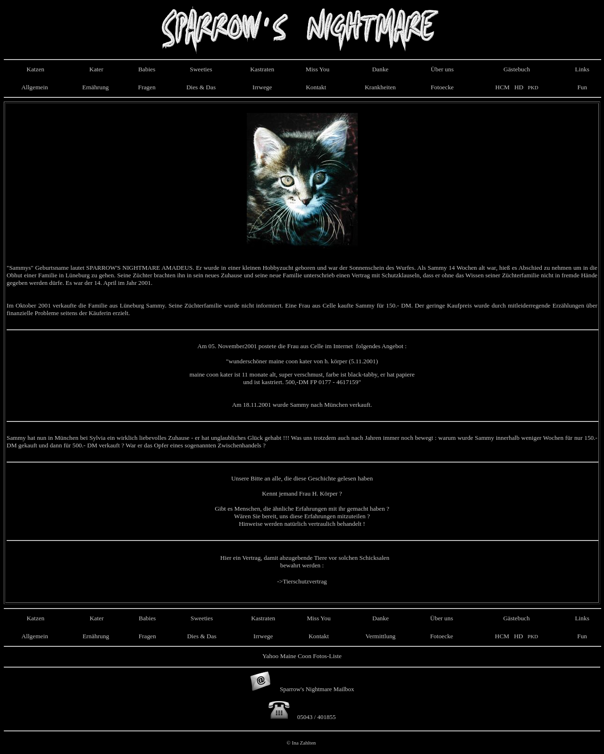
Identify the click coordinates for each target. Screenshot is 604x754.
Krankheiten (380, 87)
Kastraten (262, 69)
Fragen (147, 87)
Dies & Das (201, 87)
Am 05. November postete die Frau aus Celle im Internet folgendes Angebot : (301, 346)
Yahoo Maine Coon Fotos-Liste (302, 656)
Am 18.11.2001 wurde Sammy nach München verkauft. (302, 404)
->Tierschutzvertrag (302, 581)
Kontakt (316, 87)
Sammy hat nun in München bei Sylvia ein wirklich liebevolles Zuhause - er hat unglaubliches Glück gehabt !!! (148, 437)
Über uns (442, 69)
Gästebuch (516, 69)
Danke (380, 69)
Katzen (34, 69)
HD (518, 87)
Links (582, 69)
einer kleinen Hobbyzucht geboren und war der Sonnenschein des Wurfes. (322, 267)
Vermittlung (381, 636)
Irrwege (262, 87)
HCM (502, 87)
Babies (146, 69)
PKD (532, 87)
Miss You (317, 69)
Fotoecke (442, 87)
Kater (95, 69)
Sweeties (201, 69)
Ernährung (95, 87)
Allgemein (34, 87)
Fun (582, 87)
